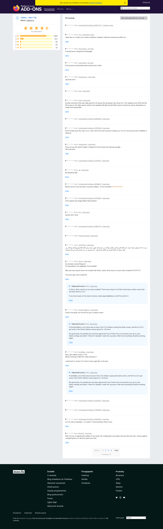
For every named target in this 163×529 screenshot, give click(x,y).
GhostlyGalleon (84, 310)
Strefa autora (53, 487)
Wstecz (97, 450)
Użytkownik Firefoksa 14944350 (90, 419)
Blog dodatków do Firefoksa (59, 479)
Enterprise (86, 483)
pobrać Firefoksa (96, 3)
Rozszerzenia (49, 9)
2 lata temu (91, 77)
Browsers (120, 475)
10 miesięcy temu (88, 35)
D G (80, 35)
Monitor (119, 487)
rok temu (91, 49)
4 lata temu (94, 236)
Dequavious (83, 77)
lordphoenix (83, 144)
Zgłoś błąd (52, 502)
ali (79, 170)
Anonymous (83, 49)
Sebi (80, 100)
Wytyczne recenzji (55, 506)
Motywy (60, 9)
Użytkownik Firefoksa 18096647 (90, 184)
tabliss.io (30, 20)
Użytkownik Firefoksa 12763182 (90, 161)
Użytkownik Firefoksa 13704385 (90, 198)
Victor (81, 261)
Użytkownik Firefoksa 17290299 (90, 410)
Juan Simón (82, 63)
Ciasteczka (28, 513)
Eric (80, 212)
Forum (50, 498)
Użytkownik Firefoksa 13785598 (90, 128)
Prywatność (17, 513)
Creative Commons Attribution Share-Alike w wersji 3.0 (87, 518)
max (80, 91)
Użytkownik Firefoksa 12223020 (90, 401)
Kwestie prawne (40, 513)
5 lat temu (105, 419)
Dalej (116, 450)
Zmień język (120, 518)
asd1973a (82, 245)
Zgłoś (67, 41)
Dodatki (50, 471)
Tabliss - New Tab (28, 17)
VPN (118, 479)
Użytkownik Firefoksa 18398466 (90, 119)
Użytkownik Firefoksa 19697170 (90, 25)
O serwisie (51, 475)
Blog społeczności (55, 494)
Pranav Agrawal (84, 236)
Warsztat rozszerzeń (56, 483)
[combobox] (135, 8)
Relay (118, 483)
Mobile (84, 479)
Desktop (85, 475)
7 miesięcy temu (107, 25)
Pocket (119, 491)
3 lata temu (91, 144)
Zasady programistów (56, 491)
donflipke (82, 352)
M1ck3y (81, 433)
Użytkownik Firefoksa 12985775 (90, 226)
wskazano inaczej (25, 518)
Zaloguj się (146, 2)
